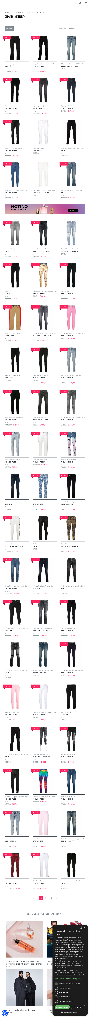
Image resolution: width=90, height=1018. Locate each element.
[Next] (57, 898)
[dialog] (70, 970)
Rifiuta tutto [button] (78, 1007)
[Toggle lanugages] (74, 3)
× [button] (84, 927)
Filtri (9, 28)
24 (52, 898)
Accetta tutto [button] (62, 1007)
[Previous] (33, 898)
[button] (4, 1013)
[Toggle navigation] (85, 3)
